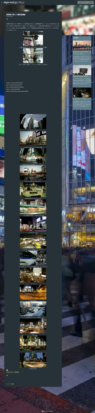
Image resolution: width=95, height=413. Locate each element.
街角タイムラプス (10, 372)
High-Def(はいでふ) (14, 2)
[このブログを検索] (87, 2)
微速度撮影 (17, 372)
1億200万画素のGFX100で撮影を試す (80, 76)
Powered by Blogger (47, 411)
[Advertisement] (33, 398)
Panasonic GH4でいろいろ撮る (79, 98)
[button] (7, 19)
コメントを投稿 (10, 383)
